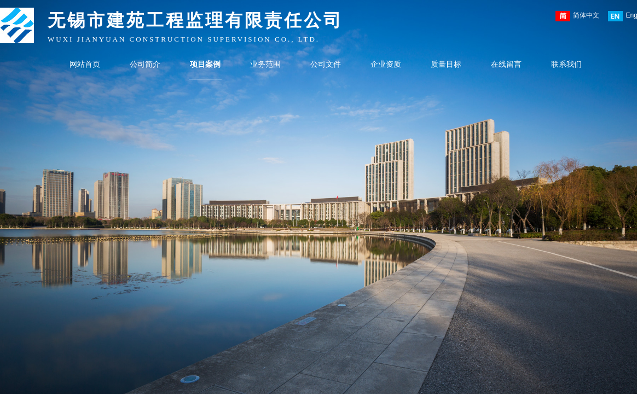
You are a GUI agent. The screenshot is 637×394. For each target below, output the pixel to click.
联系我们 (566, 64)
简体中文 (577, 16)
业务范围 (265, 64)
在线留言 (506, 64)
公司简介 (145, 64)
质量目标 (446, 64)
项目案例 (205, 64)
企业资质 (385, 64)
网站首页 (85, 64)
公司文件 (325, 64)
